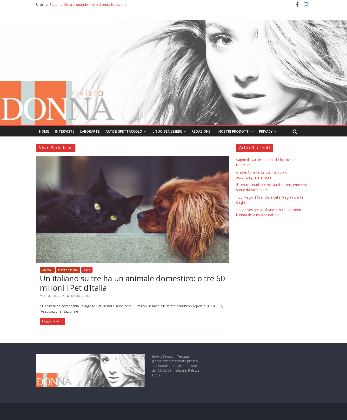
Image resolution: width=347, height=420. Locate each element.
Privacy (266, 131)
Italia (87, 270)
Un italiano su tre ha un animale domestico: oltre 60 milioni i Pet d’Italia (132, 283)
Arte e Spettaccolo (124, 131)
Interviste (64, 131)
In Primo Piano (68, 270)
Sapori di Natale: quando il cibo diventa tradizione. (88, 4)
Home (44, 131)
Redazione (201, 131)
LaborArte (90, 131)
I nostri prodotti (233, 131)
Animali (47, 270)
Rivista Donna (80, 296)
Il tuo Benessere (167, 131)
